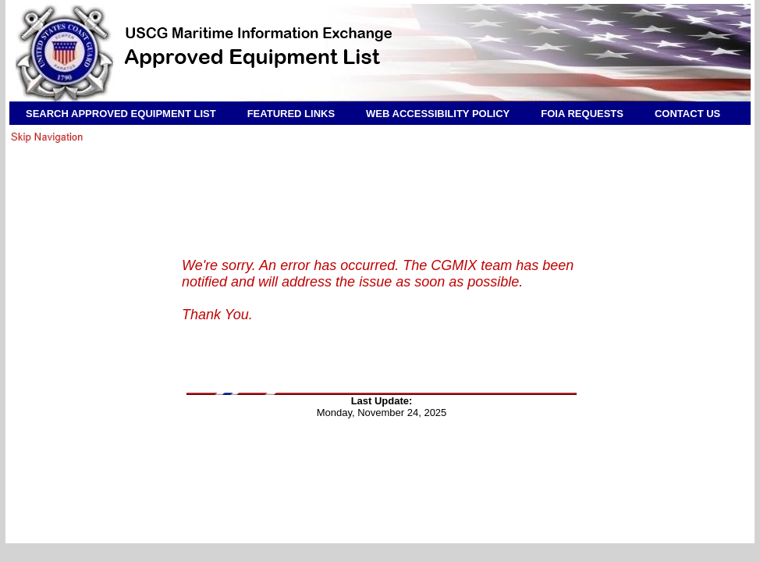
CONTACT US (687, 113)
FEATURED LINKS (291, 113)
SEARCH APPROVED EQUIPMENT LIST (121, 113)
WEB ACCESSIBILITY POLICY (438, 113)
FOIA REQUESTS (582, 113)
